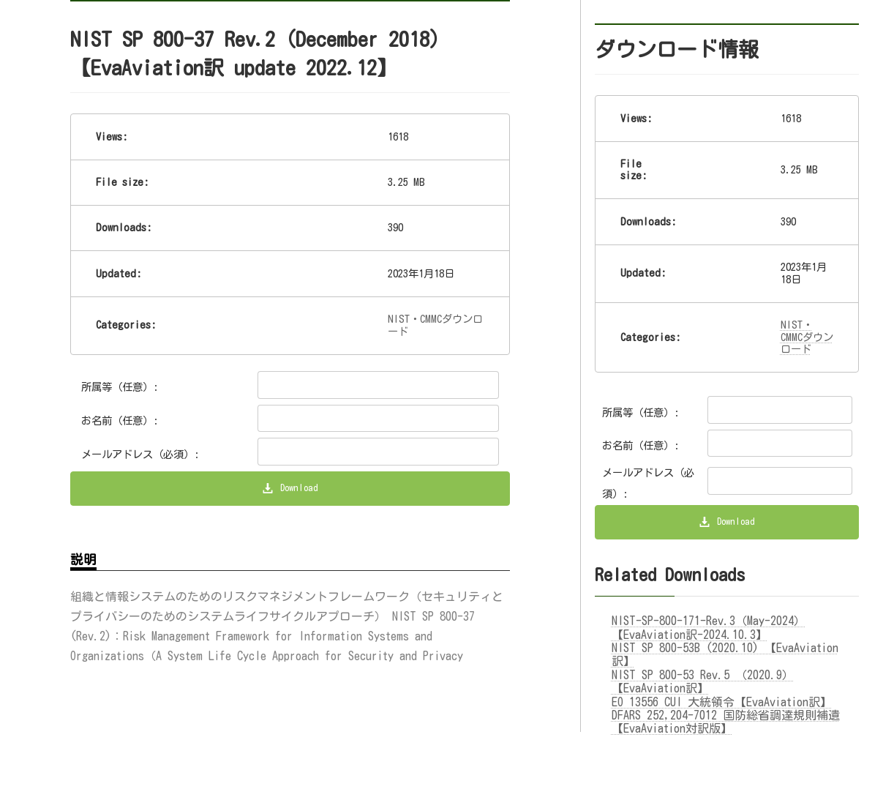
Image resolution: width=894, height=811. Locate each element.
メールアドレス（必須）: (140, 454)
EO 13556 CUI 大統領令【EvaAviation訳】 (722, 705)
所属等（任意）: (120, 386)
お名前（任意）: (120, 420)
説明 (83, 563)
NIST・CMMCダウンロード (807, 336)
